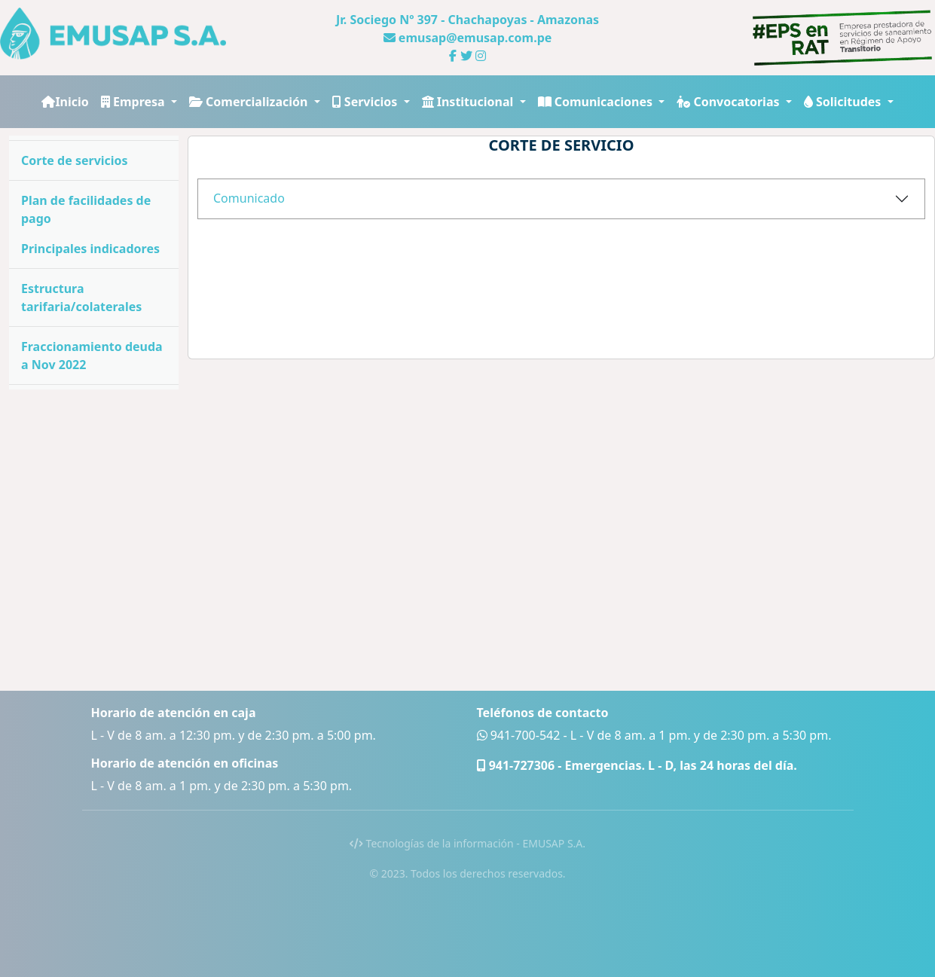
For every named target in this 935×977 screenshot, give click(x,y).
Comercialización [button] (250, 101)
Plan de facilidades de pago (86, 209)
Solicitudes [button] (844, 101)
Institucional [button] (469, 101)
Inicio (64, 101)
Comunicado (249, 198)
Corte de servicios (74, 160)
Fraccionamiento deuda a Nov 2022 (92, 355)
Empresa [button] (134, 101)
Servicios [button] (366, 101)
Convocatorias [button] (729, 101)
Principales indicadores (90, 248)
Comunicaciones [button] (597, 101)
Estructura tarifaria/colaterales (81, 297)
